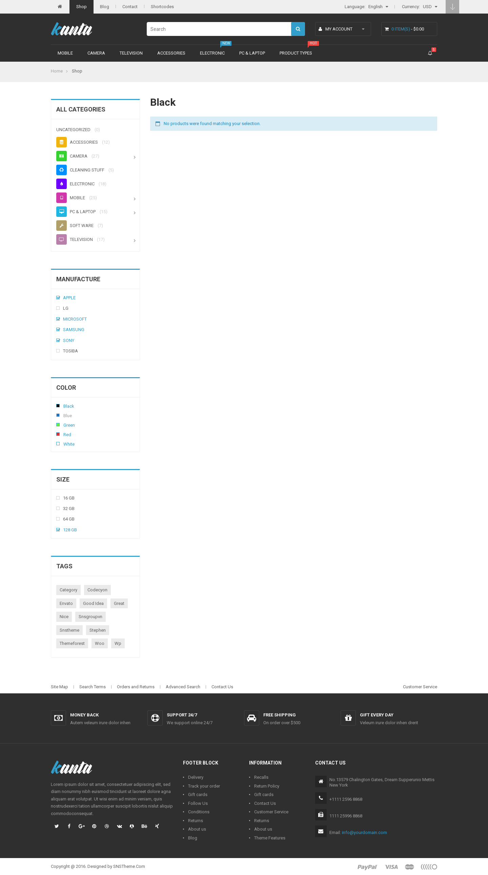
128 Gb (70, 529)
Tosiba (70, 350)
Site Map (59, 686)
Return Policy (266, 786)
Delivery (195, 777)
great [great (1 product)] (119, 603)
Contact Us (222, 686)
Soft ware (75, 225)
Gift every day (376, 714)
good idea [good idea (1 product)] (93, 603)
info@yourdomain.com (364, 832)
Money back (84, 714)
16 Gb (69, 498)
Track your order (204, 786)
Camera (96, 53)
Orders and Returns (136, 686)
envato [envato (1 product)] (66, 603)
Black (58, 405)
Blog (104, 6)
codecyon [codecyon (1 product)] (97, 589)
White (58, 443)
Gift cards (197, 794)
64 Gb (69, 519)
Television (131, 53)
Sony (68, 340)
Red (58, 434)
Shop (81, 6)
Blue (58, 415)
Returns (195, 820)
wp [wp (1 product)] (118, 643)
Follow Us (198, 803)
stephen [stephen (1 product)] (97, 630)
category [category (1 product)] (68, 589)
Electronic (212, 53)
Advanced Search (183, 686)
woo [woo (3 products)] (99, 643)
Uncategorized (73, 129)
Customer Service (420, 686)
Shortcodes (162, 6)
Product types (296, 53)
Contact (130, 6)
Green (58, 424)
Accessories (171, 53)
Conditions (198, 811)
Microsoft (75, 319)
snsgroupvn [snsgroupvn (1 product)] (90, 616)
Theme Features (269, 837)
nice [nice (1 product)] (64, 616)
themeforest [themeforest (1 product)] (72, 643)
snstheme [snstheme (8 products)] (69, 630)
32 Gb (69, 508)
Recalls (261, 777)
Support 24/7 (182, 714)
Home (57, 71)
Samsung (73, 329)
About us (197, 829)
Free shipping (279, 714)
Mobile (65, 53)
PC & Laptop (252, 53)
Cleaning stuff (80, 169)
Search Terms (92, 686)
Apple (69, 297)
